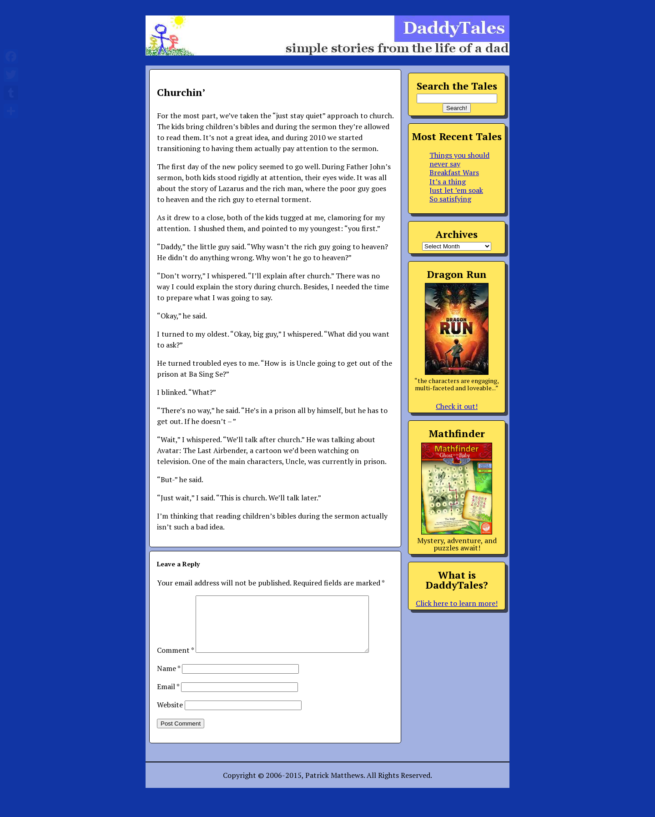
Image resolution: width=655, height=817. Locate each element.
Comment (175, 661)
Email (168, 697)
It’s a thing (447, 182)
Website (170, 716)
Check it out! (457, 406)
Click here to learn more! (457, 603)
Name (168, 679)
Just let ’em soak (456, 190)
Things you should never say (459, 159)
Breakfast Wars (454, 172)
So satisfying (450, 199)
